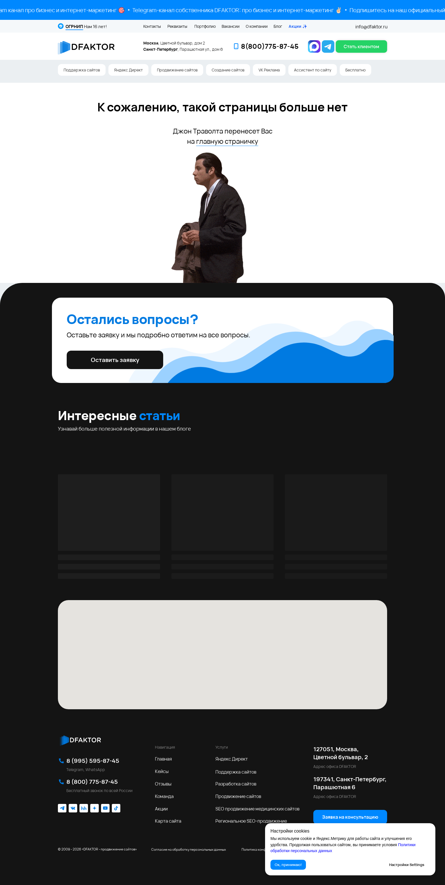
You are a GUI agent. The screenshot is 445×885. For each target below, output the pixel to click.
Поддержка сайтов (82, 70)
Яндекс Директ (128, 70)
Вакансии (231, 26)
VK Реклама (269, 70)
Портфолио (205, 26)
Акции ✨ (298, 26)
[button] (361, 46)
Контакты (152, 26)
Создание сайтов (228, 70)
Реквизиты (177, 26)
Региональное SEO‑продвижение (251, 821)
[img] (80, 739)
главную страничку (227, 141)
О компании (257, 26)
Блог (278, 26)
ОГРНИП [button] (74, 26)
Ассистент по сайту (312, 70)
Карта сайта (168, 821)
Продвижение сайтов (177, 70)
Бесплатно (355, 70)
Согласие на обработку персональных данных (188, 849)
